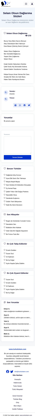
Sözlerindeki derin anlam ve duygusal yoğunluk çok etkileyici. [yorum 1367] (17, 330)
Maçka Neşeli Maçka (13, 181)
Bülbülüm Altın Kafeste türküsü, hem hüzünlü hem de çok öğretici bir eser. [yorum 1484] (17, 336)
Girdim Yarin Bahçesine (14, 201)
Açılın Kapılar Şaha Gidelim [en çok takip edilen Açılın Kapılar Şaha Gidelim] (15, 263)
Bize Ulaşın (17, 406)
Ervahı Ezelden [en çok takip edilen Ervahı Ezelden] (11, 250)
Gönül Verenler (17, 396)
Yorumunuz (7, 134)
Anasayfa (17, 379)
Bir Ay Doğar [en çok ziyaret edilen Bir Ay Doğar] (10, 293)
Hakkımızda (17, 383)
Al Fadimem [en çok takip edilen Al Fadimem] (10, 257)
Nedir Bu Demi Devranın (14, 205)
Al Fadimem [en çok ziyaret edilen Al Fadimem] (10, 286)
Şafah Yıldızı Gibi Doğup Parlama (17, 191)
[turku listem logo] (5, 4)
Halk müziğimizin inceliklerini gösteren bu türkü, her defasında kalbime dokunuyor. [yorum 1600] (17, 311)
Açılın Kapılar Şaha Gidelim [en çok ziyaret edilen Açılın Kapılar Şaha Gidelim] (15, 289)
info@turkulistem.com (21, 371)
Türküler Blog (17, 399)
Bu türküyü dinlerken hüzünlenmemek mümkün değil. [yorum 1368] (17, 324)
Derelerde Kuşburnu (12, 198)
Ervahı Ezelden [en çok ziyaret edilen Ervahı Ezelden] (11, 283)
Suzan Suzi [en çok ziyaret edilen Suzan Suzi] (10, 279)
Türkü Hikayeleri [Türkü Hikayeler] (17, 389)
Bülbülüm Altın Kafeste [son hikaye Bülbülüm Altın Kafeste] (13, 227)
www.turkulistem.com (17, 349)
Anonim (12, 94)
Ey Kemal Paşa (11, 188)
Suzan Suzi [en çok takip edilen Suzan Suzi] (10, 253)
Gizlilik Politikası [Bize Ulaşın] (17, 409)
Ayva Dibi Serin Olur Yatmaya (16, 178)
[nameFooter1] (8, 371)
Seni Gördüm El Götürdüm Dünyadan (18, 185)
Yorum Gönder (17, 157)
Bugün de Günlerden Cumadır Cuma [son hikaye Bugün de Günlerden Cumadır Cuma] (18, 221)
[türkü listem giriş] (32, 4)
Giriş (17, 402)
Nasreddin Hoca (11, 195)
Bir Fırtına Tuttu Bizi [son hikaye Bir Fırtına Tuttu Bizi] (12, 234)
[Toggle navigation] (26, 4)
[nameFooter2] (12, 371)
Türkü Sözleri (17, 386)
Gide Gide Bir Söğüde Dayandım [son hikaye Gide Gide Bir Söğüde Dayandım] (17, 231)
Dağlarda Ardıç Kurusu (13, 175)
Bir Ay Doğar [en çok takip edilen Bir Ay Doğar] (10, 260)
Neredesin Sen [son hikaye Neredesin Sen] (11, 224)
